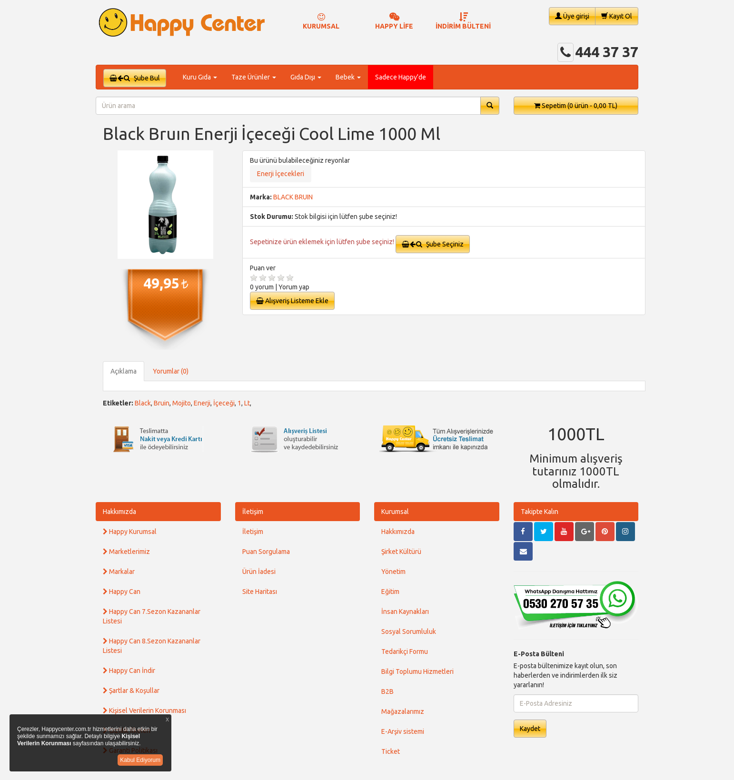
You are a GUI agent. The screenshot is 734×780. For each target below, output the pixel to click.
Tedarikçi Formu (404, 651)
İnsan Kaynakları (405, 611)
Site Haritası (259, 591)
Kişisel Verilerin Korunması (144, 710)
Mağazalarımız (402, 711)
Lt (247, 403)
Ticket (390, 751)
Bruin (161, 403)
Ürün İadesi (259, 571)
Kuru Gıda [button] (200, 77)
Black (143, 403)
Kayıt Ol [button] (616, 16)
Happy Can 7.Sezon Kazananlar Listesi (151, 616)
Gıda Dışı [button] (305, 77)
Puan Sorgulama (266, 551)
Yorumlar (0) (170, 371)
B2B (387, 691)
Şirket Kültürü (401, 551)
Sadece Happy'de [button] (400, 77)
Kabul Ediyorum (140, 760)
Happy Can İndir (129, 670)
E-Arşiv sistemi (402, 731)
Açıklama (123, 371)
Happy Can (121, 591)
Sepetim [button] (575, 105)
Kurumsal (395, 511)
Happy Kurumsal (130, 531)
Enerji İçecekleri (280, 174)
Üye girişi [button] (572, 16)
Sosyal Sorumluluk (408, 631)
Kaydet (530, 728)
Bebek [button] (348, 77)
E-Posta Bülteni (539, 654)
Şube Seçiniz (433, 244)
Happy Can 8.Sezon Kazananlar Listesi (151, 645)
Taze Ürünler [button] (253, 77)
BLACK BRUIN (293, 197)
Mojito (181, 403)
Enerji (202, 403)
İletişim (252, 511)
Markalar (119, 571)
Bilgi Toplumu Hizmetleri (417, 671)
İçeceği (224, 403)
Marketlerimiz (126, 551)
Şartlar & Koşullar (131, 690)
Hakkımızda (119, 511)
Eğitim (390, 591)
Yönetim (393, 571)
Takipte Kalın (539, 511)
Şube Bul (134, 78)
